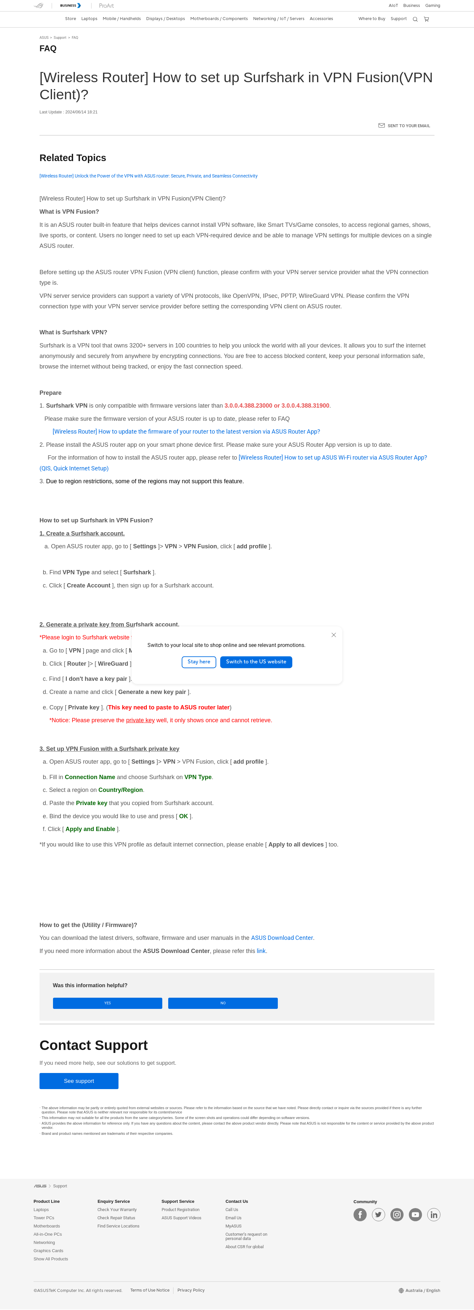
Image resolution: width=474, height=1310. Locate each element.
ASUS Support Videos (181, 1218)
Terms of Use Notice (150, 1291)
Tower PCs (44, 1218)
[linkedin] (433, 1215)
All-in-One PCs (48, 1235)
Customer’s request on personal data (246, 1237)
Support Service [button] (178, 1202)
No (119, 1003)
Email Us (233, 1218)
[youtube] (415, 1215)
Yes (73, 1003)
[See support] (79, 1082)
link (261, 950)
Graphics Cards (48, 1251)
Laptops (41, 1210)
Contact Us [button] (236, 1202)
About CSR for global (244, 1247)
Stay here (199, 662)
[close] (333, 634)
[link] (45, 19)
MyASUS (233, 1227)
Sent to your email (409, 125)
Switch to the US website (256, 662)
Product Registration (180, 1210)
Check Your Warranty (117, 1210)
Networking (44, 1243)
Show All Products (51, 1259)
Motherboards (47, 1227)
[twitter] (378, 1215)
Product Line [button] (47, 1202)
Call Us (231, 1210)
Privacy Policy (191, 1291)
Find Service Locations (118, 1227)
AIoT (393, 5)
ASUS (44, 38)
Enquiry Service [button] (113, 1202)
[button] (432, 5)
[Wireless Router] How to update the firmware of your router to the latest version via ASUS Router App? (186, 431)
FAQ (75, 38)
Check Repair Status (116, 1218)
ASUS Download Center (282, 937)
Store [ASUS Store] (70, 18)
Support (60, 38)
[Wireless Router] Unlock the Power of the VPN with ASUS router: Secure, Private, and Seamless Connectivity (149, 176)
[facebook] (360, 1215)
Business (411, 5)
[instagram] (397, 1215)
